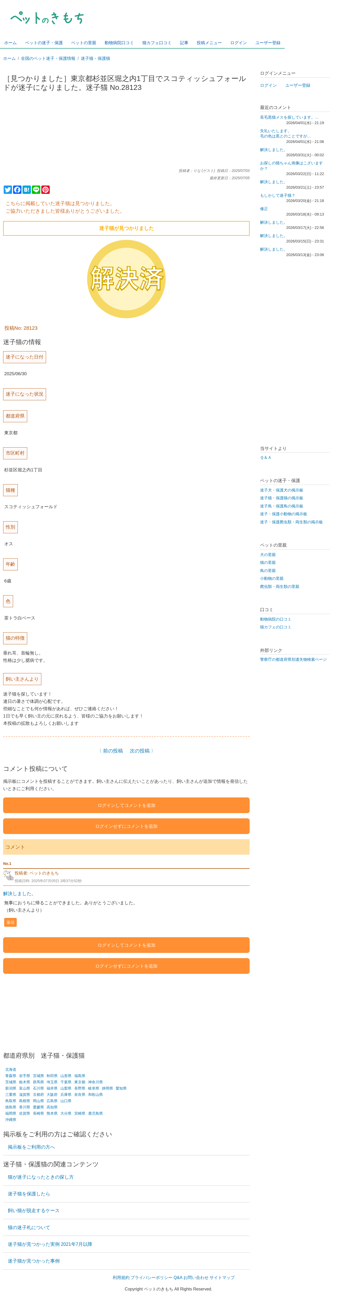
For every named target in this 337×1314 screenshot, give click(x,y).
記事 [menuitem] (184, 42)
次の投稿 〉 (143, 751)
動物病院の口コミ (275, 619)
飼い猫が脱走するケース (34, 1210)
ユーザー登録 (297, 85)
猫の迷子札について (29, 1227)
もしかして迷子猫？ (277, 195)
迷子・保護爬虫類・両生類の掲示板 (291, 522)
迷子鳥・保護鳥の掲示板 (281, 506)
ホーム (9, 58)
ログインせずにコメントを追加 (126, 826)
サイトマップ (222, 1277)
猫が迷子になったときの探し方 (41, 1177)
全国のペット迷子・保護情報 (48, 58)
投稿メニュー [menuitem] (209, 42)
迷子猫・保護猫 (95, 58)
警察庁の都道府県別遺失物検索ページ (293, 659)
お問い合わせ (196, 1277)
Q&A (178, 1277)
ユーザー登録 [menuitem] (267, 42)
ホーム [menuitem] (10, 42)
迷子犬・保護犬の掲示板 (281, 490)
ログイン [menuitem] (238, 42)
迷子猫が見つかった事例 (34, 1261)
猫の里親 (268, 562)
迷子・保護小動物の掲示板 (283, 514)
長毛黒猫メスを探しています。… (289, 117)
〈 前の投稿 (110, 751)
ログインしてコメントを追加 (126, 805)
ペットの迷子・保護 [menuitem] (44, 42)
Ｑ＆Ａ (266, 457)
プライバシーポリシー (151, 1277)
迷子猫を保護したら (29, 1193)
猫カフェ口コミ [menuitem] (157, 42)
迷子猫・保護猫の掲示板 (281, 498)
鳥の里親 (268, 571)
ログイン (268, 85)
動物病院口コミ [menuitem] (119, 42)
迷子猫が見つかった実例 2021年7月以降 (50, 1244)
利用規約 (121, 1277)
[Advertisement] (126, 132)
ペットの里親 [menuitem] (83, 42)
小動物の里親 (272, 578)
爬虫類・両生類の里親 (279, 586)
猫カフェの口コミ (275, 627)
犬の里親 (268, 555)
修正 (264, 209)
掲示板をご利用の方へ (31, 1147)
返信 (10, 922)
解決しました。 (19, 893)
